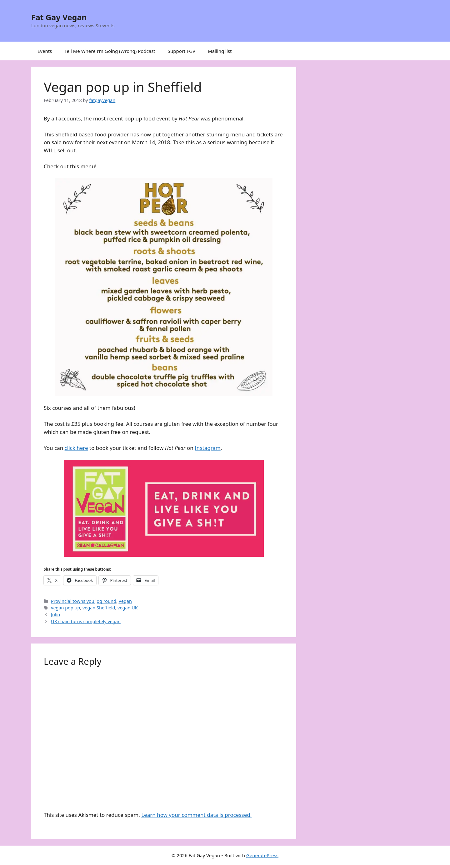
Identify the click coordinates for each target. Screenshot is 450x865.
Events (45, 51)
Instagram (208, 447)
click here (76, 447)
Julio (55, 615)
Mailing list (220, 51)
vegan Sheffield (98, 608)
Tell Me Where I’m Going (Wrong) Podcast (109, 51)
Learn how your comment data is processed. (196, 814)
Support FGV (181, 51)
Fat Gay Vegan (59, 17)
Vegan (125, 601)
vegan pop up (65, 608)
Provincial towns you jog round (83, 601)
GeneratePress (262, 855)
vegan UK (128, 608)
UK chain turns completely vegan (86, 621)
